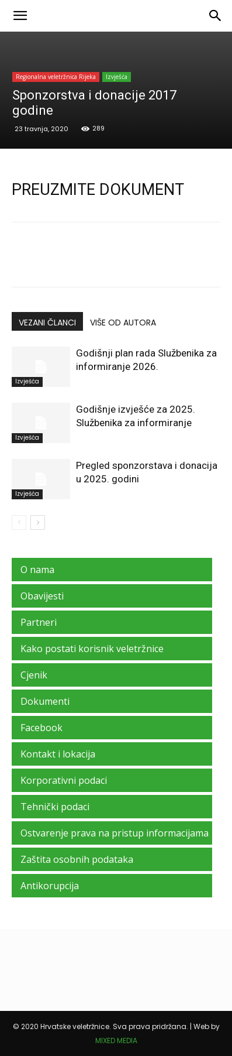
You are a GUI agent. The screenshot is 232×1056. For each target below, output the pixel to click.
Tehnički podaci (54, 806)
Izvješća (116, 77)
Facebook (41, 727)
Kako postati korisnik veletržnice (92, 648)
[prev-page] (19, 522)
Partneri (38, 622)
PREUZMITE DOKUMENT (98, 189)
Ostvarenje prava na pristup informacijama (114, 833)
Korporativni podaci (63, 780)
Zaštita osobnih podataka (76, 859)
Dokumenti (45, 701)
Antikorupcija (49, 885)
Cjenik (33, 674)
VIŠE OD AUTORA (123, 322)
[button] (20, 16)
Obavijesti (42, 595)
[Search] (215, 16)
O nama (37, 569)
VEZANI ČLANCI (47, 322)
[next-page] (37, 522)
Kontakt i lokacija (57, 754)
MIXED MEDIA (116, 1040)
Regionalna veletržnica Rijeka (56, 77)
